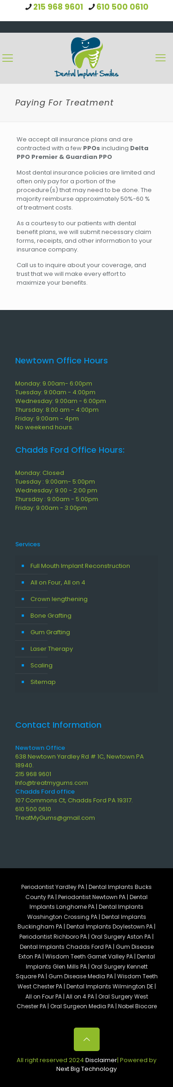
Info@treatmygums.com (51, 782)
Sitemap (43, 682)
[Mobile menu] (160, 58)
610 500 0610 (122, 6)
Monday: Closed (39, 472)
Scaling (41, 665)
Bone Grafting (51, 615)
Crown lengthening (59, 599)
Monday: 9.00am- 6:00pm (53, 383)
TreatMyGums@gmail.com (55, 817)
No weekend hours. (44, 427)
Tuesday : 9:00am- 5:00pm (55, 481)
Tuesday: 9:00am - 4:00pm (55, 392)
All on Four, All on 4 (57, 582)
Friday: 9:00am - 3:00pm (51, 507)
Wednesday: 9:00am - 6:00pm (60, 401)
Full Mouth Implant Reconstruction (80, 565)
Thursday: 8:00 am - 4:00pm (57, 409)
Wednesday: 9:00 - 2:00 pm (56, 490)
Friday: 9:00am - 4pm (47, 418)
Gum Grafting (50, 632)
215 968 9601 (58, 6)
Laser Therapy (51, 648)
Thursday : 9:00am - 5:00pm (56, 499)
